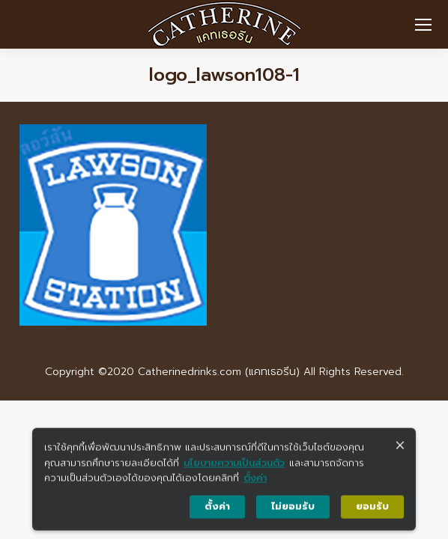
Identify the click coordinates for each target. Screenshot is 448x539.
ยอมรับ (372, 512)
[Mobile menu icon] (423, 24)
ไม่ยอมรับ (293, 512)
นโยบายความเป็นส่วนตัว (234, 467)
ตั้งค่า (255, 483)
